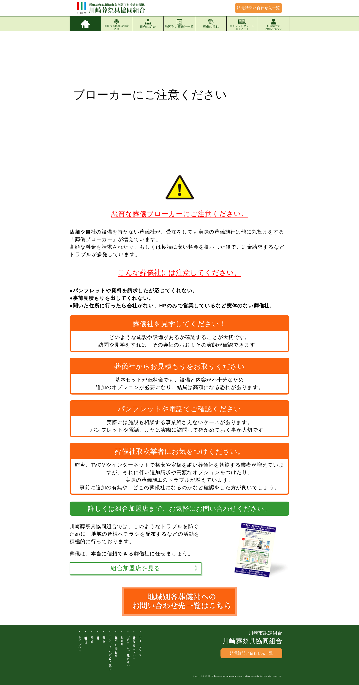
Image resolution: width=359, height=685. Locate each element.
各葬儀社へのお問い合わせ (116, 645)
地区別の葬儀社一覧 (179, 23)
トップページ (80, 642)
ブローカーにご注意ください (128, 650)
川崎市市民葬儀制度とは (116, 24)
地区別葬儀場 (98, 634)
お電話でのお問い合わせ (273, 24)
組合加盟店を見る (135, 568)
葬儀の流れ (211, 23)
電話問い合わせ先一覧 (258, 8)
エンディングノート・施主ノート (110, 651)
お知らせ (122, 639)
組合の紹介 (148, 23)
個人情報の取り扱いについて (134, 646)
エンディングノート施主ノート (242, 24)
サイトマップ (140, 644)
